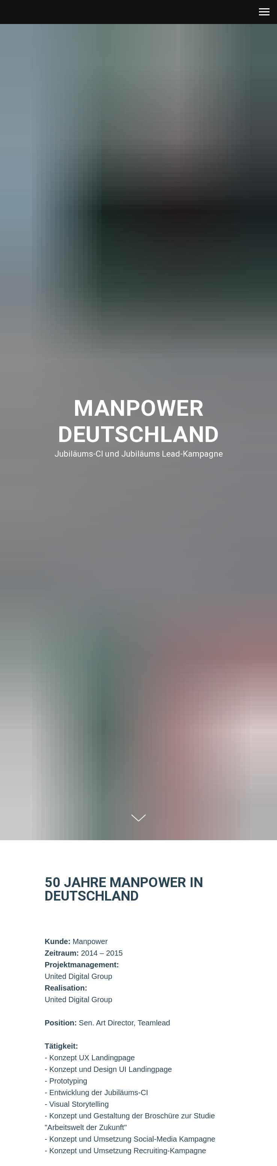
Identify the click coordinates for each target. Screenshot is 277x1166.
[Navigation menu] (264, 12)
